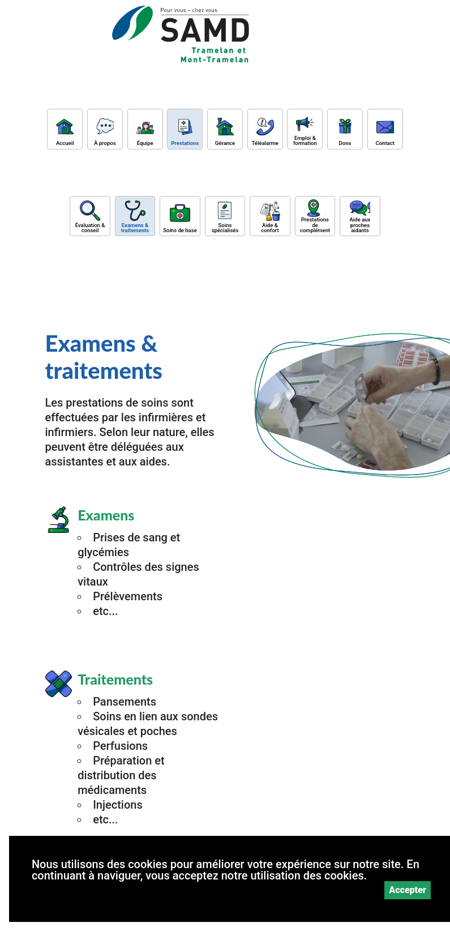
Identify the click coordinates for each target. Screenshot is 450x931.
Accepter (407, 890)
